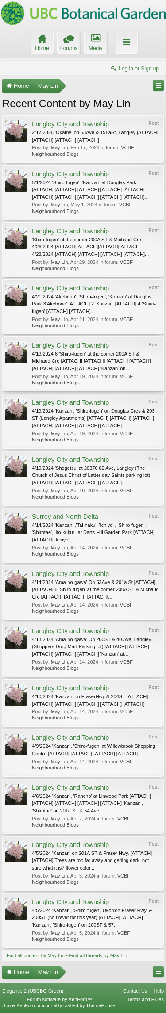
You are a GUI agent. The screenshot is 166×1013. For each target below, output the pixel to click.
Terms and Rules (145, 999)
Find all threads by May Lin (98, 955)
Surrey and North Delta (65, 516)
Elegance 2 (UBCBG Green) (32, 991)
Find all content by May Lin (36, 955)
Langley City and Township (70, 124)
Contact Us (135, 991)
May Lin (59, 147)
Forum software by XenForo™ (59, 999)
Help (159, 991)
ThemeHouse (100, 1005)
